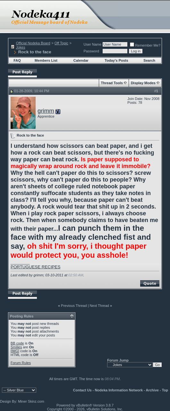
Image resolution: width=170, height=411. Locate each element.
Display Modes (143, 83)
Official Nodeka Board (33, 43)
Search (149, 60)
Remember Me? (145, 45)
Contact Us (82, 390)
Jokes (20, 47)
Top (165, 390)
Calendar (81, 60)
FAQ (17, 60)
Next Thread (99, 306)
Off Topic (61, 43)
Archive (152, 390)
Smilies (16, 347)
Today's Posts (116, 60)
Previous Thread (74, 306)
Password (91, 51)
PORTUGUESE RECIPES (35, 266)
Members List (46, 60)
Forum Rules (21, 363)
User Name (93, 44)
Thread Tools (112, 83)
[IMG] (15, 351)
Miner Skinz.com (31, 401)
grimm (46, 110)
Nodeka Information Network (119, 390)
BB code (17, 343)
